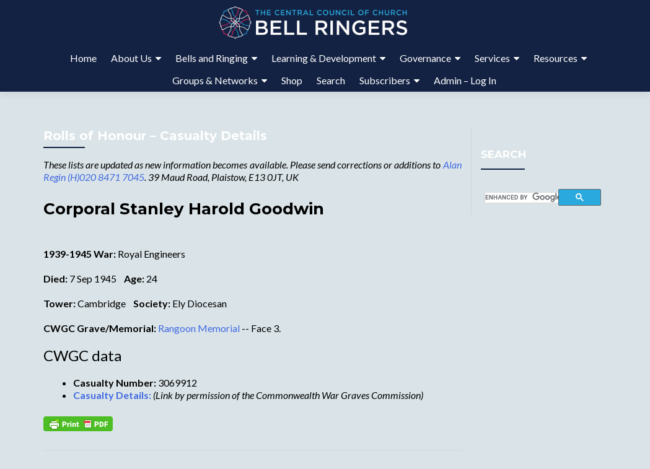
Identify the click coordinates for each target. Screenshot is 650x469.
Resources (556, 58)
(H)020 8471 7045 (106, 177)
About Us (131, 58)
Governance (425, 58)
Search (331, 80)
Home (83, 58)
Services (492, 58)
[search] (522, 197)
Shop (291, 80)
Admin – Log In (465, 80)
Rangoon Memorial (199, 328)
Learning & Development (323, 58)
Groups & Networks (215, 80)
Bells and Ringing (211, 58)
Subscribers (384, 80)
